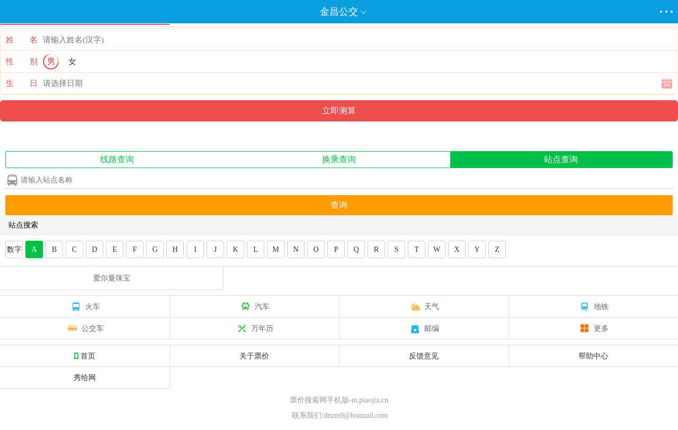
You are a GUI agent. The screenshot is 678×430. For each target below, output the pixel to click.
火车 (84, 306)
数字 (14, 249)
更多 (593, 328)
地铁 (593, 306)
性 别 (22, 61)
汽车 (254, 306)
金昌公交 (339, 11)
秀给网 (85, 377)
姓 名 (22, 40)
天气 (423, 306)
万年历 (254, 328)
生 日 (22, 83)
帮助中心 (593, 356)
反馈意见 (424, 356)
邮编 (423, 328)
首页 (84, 356)
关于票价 (254, 356)
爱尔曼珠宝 (111, 278)
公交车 (85, 328)
